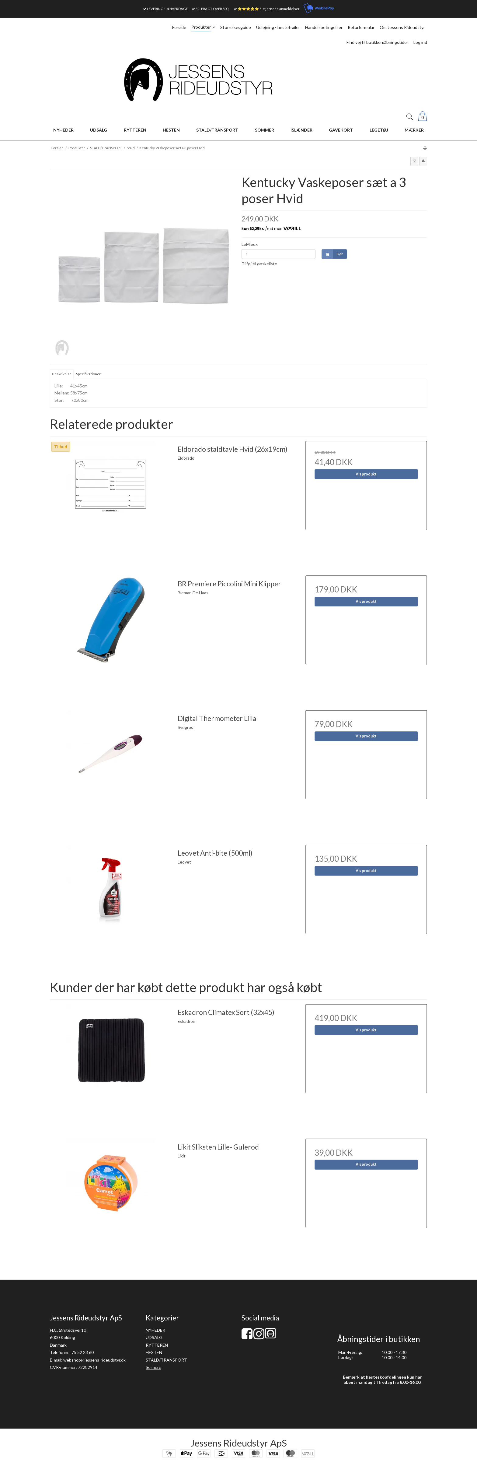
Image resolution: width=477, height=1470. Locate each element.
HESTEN (154, 1352)
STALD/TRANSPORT (166, 1359)
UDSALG (154, 1337)
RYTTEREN (157, 1345)
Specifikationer (88, 374)
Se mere (153, 1367)
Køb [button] (332, 254)
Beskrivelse (61, 374)
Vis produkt (366, 474)
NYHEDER (155, 1330)
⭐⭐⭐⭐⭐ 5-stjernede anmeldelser (269, 9)
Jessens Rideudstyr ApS (238, 1443)
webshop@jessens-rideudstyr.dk (94, 1359)
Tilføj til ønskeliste (259, 263)
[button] (414, 161)
